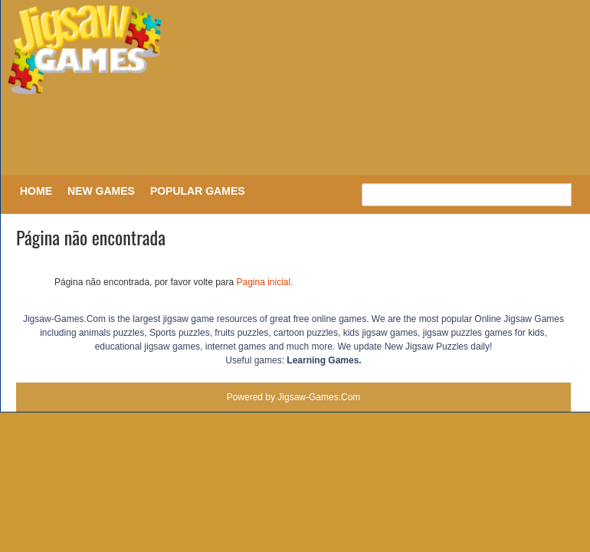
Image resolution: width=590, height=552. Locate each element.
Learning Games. (324, 360)
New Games (101, 191)
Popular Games (197, 191)
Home (36, 191)
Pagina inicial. (265, 282)
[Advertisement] (291, 136)
